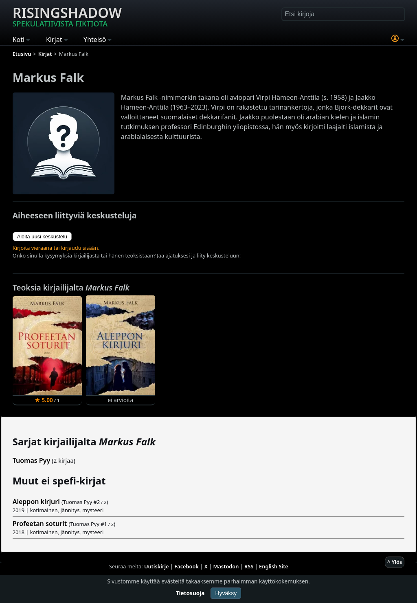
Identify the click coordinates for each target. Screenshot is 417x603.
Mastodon (226, 566)
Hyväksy (226, 593)
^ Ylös (394, 562)
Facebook (186, 566)
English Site (273, 566)
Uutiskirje (156, 566)
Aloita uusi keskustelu (42, 236)
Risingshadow (67, 16)
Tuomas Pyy (31, 460)
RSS (248, 566)
